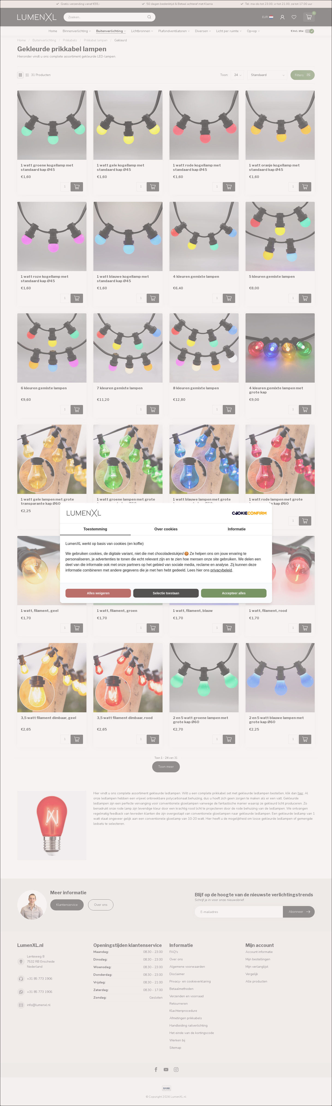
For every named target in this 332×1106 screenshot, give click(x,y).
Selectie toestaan (166, 593)
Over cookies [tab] (166, 529)
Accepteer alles (234, 593)
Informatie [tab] (237, 529)
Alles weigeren (98, 593)
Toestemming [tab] (95, 529)
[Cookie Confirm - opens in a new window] (249, 513)
